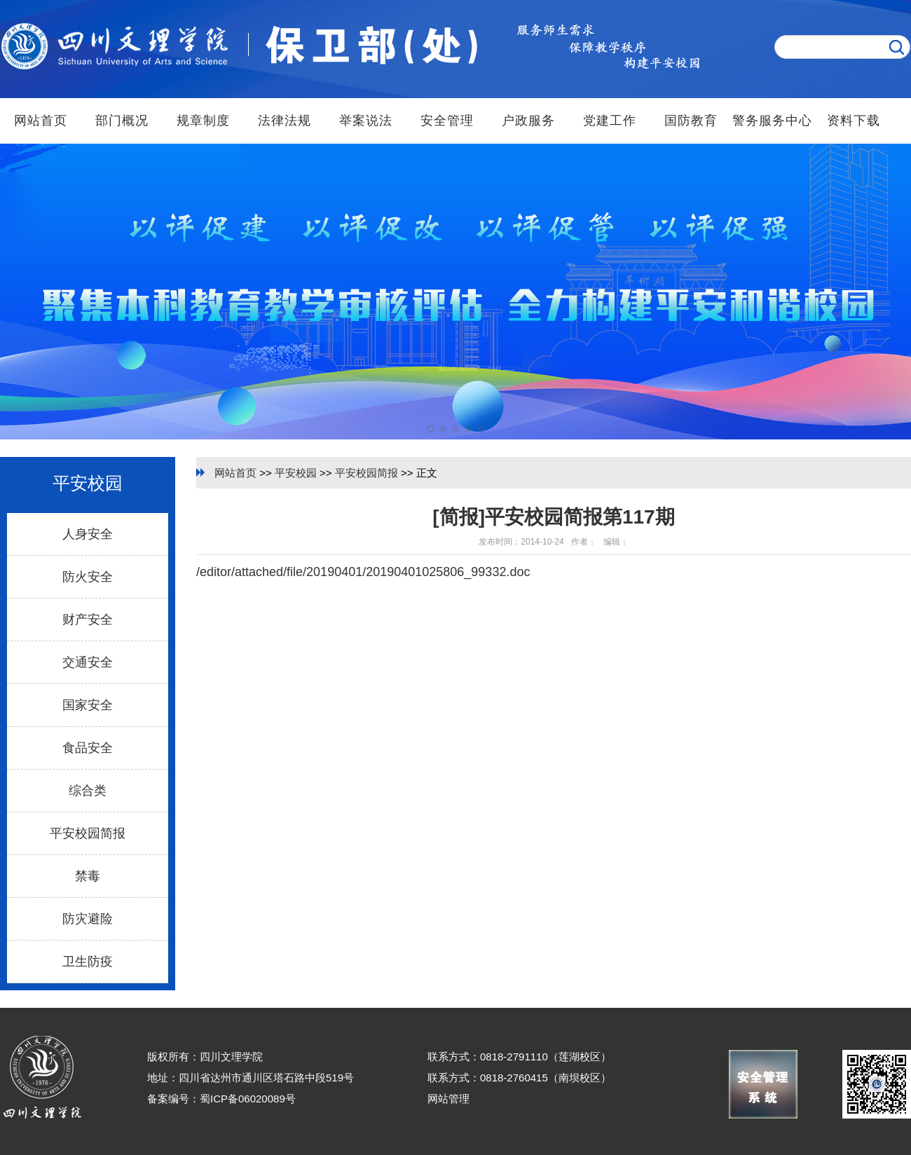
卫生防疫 (87, 962)
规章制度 (203, 121)
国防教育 (691, 121)
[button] (430, 428)
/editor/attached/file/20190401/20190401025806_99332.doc (363, 572)
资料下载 (853, 121)
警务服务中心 (772, 121)
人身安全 (87, 534)
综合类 (88, 791)
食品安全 (87, 748)
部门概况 (122, 121)
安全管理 (447, 121)
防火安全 (87, 577)
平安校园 (296, 473)
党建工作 (609, 121)
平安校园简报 (87, 833)
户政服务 (528, 121)
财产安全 (87, 620)
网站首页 (40, 121)
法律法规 (284, 121)
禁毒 (87, 876)
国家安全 (87, 705)
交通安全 (87, 662)
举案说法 (365, 121)
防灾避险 (87, 919)
